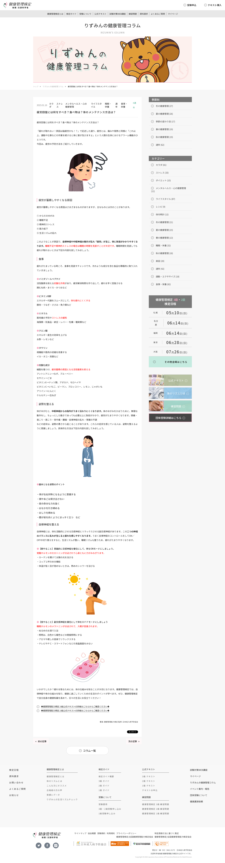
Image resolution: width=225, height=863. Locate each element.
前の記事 (42, 741)
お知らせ (14, 795)
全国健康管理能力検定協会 (141, 836)
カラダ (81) (161, 164)
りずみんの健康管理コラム (53, 86)
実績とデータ (53, 794)
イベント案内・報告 (199, 788)
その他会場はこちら (176, 362)
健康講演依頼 (196, 801)
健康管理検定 (122, 836)
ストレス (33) (162, 172)
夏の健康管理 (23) (164, 229)
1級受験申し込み (107, 813)
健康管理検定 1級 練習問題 (155, 813)
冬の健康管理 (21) (164, 222)
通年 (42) (160, 268)
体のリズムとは (54, 781)
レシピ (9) (160, 206)
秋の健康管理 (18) (164, 253)
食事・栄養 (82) (163, 284)
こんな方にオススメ (57, 785)
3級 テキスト (148, 776)
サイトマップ (80, 833)
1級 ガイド (104, 790)
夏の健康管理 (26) (164, 113)
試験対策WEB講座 (117, 13)
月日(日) (177, 313)
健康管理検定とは (55, 13)
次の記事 (132, 741)
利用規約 (111, 833)
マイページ (173, 13)
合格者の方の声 (54, 790)
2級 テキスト (148, 781)
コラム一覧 (89, 750)
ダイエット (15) (163, 180)
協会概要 (92, 833)
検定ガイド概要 (106, 776)
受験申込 (191, 5)
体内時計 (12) (162, 214)
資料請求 (144, 13)
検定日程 (14, 769)
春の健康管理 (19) (164, 129)
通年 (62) (160, 144)
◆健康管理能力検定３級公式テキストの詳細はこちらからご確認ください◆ (75, 706)
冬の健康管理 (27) (164, 105)
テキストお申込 (150, 790)
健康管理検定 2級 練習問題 (155, 808)
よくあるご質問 (158, 13)
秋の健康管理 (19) (164, 136)
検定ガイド (71, 13)
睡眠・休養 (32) (163, 245)
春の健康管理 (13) (164, 237)
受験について (85, 13)
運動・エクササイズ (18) (167, 276)
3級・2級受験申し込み (110, 808)
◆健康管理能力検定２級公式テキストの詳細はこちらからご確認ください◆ (75, 710)
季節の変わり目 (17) (165, 121)
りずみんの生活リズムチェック (62, 799)
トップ (35, 86)
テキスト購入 (215, 5)
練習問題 (133, 13)
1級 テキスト (148, 785)
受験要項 (103, 804)
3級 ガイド (104, 781)
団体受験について (198, 795)
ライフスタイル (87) (165, 198)
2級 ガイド (104, 785)
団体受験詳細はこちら (168, 418)
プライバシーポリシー (126, 833)
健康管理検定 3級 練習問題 (155, 804)
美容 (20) (160, 260)
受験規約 (101, 833)
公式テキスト (100, 13)
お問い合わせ (16, 782)
